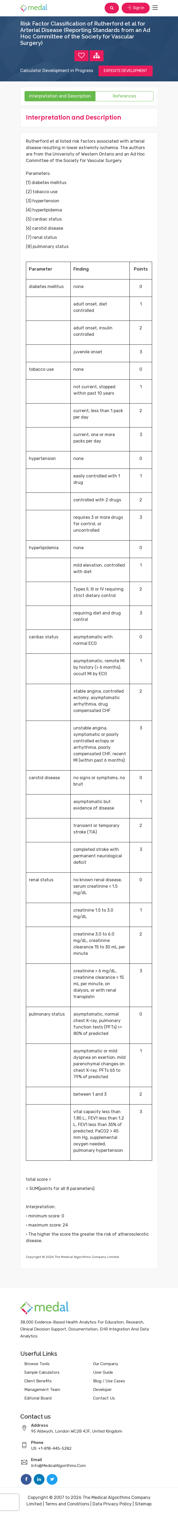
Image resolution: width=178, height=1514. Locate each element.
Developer (102, 1389)
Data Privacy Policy (112, 1503)
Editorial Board (38, 1398)
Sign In (135, 8)
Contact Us (104, 1398)
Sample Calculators (42, 1372)
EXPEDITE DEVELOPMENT (125, 71)
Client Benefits (38, 1381)
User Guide (103, 1372)
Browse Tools (37, 1363)
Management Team (42, 1389)
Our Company (105, 1363)
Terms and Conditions (67, 1503)
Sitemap (143, 1503)
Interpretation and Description (60, 96)
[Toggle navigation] (155, 7)
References (124, 96)
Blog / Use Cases (109, 1381)
